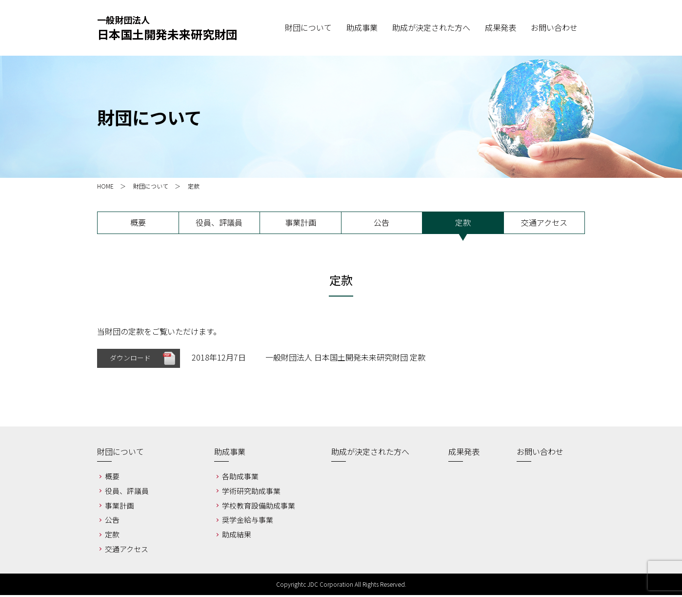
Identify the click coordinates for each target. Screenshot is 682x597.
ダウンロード (130, 359)
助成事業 (229, 454)
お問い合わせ (540, 454)
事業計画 (300, 222)
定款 (463, 222)
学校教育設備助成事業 (258, 507)
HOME (105, 186)
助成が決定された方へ (370, 454)
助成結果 (236, 537)
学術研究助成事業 (251, 493)
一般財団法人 (167, 28)
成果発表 (464, 454)
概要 (138, 222)
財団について (150, 186)
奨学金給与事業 (247, 522)
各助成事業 (240, 478)
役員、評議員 (219, 222)
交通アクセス (544, 222)
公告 (381, 222)
